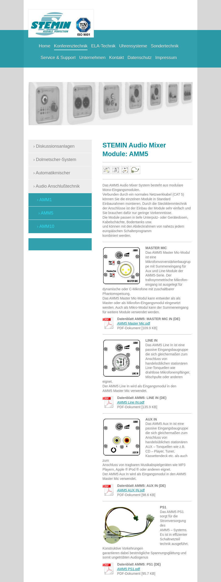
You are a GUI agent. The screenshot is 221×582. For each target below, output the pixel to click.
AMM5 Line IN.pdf (130, 402)
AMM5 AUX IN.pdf (131, 490)
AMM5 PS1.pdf (128, 569)
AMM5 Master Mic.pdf (133, 323)
